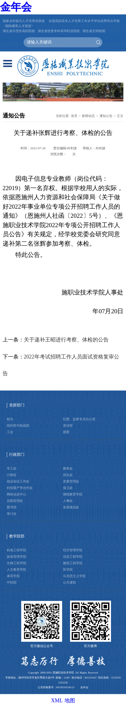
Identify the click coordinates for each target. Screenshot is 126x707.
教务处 (68, 468)
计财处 (11, 475)
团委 (66, 432)
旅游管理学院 (16, 556)
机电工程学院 (16, 550)
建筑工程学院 (72, 563)
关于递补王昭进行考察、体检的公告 (66, 340)
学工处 (11, 468)
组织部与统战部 (18, 425)
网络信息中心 (16, 494)
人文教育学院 (16, 569)
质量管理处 (71, 481)
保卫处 (68, 488)
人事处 (68, 500)
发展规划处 (71, 507)
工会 (10, 432)
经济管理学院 (72, 550)
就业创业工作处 (18, 481)
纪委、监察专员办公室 (79, 419)
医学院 (68, 569)
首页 (74, 116)
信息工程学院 (72, 556)
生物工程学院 (16, 563)
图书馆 (11, 507)
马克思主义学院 (74, 576)
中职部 (11, 582)
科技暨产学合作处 (20, 488)
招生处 (68, 475)
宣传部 (68, 425)
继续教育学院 (72, 494)
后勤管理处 (15, 500)
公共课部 (69, 582)
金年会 (16, 7)
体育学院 (13, 576)
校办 (10, 419)
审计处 (11, 513)
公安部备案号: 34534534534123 (56, 687)
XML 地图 (63, 700)
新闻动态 (88, 116)
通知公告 (106, 116)
